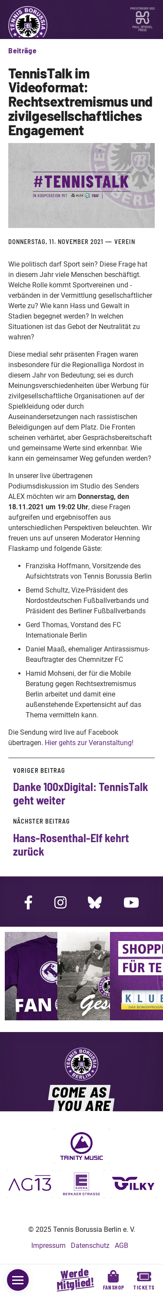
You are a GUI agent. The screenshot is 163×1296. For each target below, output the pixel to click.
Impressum (48, 1245)
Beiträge (22, 50)
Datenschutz (90, 1245)
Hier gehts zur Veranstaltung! (89, 743)
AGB (121, 1245)
